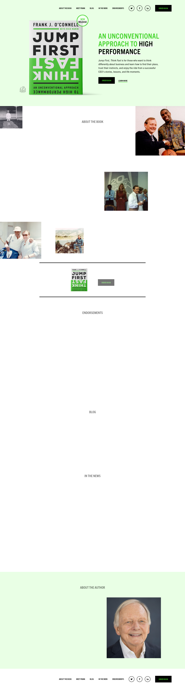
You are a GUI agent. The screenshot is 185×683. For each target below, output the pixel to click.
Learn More (122, 80)
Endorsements (118, 8)
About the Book (65, 8)
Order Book (163, 8)
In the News (103, 8)
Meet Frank (80, 8)
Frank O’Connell (31, 8)
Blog (92, 8)
